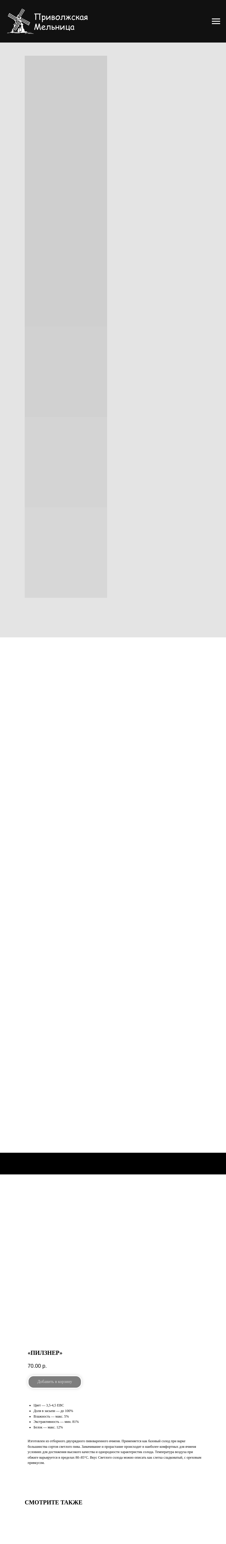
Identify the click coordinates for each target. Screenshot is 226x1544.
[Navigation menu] (216, 21)
